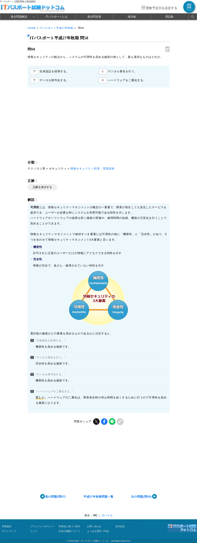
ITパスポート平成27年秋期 (56, 28)
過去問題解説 (19, 16)
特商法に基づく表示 (69, 526)
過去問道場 (94, 16)
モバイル (107, 515)
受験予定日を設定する (161, 8)
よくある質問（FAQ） (99, 531)
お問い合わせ (94, 526)
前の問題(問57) (55, 496)
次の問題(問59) (141, 496)
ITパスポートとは (56, 16)
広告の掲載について (69, 531)
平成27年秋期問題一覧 (98, 496)
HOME (32, 28)
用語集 (169, 16)
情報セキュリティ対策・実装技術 (92, 168)
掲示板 (132, 16)
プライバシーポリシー (42, 526)
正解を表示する (42, 187)
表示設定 (120, 526)
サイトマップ (9, 531)
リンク (33, 531)
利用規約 (6, 526)
